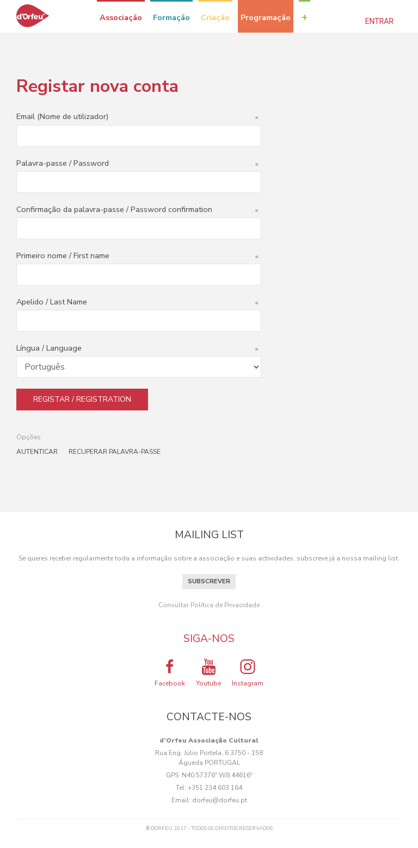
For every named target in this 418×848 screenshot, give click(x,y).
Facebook (170, 672)
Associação (121, 17)
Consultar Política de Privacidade (209, 605)
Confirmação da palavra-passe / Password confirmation (138, 209)
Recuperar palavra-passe (115, 451)
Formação (171, 17)
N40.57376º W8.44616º (217, 775)
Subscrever (209, 581)
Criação (215, 17)
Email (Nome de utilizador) (138, 116)
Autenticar (37, 451)
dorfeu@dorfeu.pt (219, 800)
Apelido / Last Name (138, 301)
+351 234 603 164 (215, 787)
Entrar (379, 21)
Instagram (247, 672)
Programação (266, 17)
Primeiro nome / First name (138, 255)
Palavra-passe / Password (138, 163)
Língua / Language (138, 347)
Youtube (208, 672)
